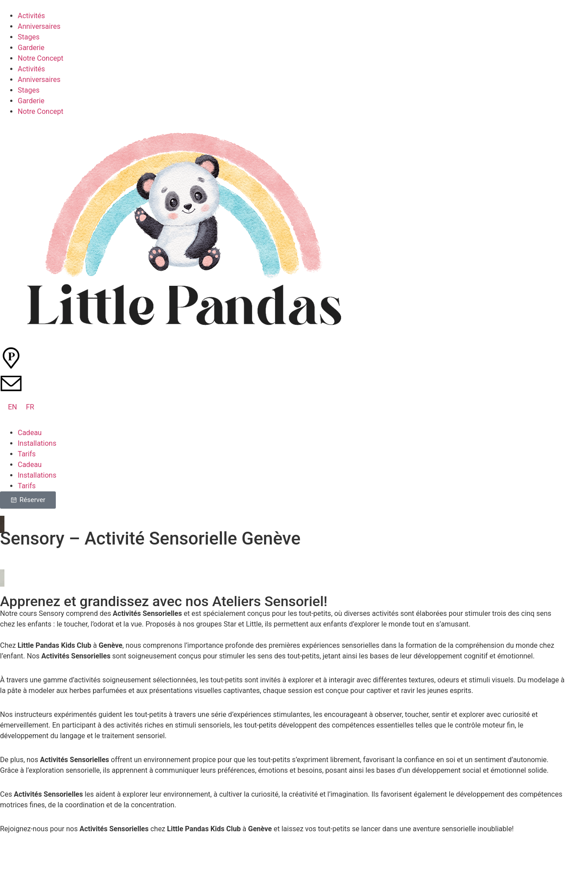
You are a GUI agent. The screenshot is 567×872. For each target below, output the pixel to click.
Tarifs (27, 454)
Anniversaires (39, 26)
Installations (37, 443)
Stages (28, 37)
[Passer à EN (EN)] (13, 407)
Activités (31, 16)
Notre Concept (40, 58)
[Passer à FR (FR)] (30, 407)
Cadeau (30, 432)
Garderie (31, 47)
